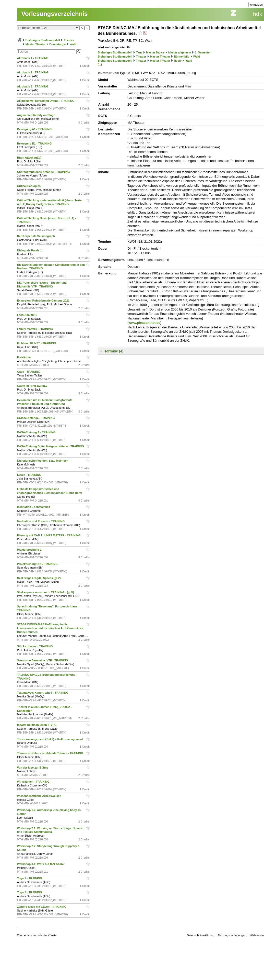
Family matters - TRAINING (35, 328)
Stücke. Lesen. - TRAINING (35, 646)
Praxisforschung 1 (29, 549)
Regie (178, 60)
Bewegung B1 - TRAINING (35, 143)
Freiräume (24, 357)
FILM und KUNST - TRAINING (37, 343)
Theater (69, 40)
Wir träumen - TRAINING (33, 781)
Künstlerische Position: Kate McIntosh (43, 460)
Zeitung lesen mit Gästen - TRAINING (42, 906)
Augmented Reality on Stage (36, 115)
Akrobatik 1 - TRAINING (33, 58)
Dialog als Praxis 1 (30, 250)
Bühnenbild (181, 56)
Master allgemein (179, 52)
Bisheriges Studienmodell (43, 40)
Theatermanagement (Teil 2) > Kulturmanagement (50, 739)
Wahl (73, 44)
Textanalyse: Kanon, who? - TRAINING (43, 692)
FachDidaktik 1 (27, 314)
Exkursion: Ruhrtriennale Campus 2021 (43, 300)
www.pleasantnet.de (144, 323)
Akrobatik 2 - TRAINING (33, 72)
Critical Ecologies (29, 185)
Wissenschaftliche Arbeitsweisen (39, 795)
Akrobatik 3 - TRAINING (33, 86)
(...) (100, 64)
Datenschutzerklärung (200, 935)
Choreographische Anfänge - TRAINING (44, 171)
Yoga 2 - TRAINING (30, 892)
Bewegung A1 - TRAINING (34, 129)
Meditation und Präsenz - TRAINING (41, 521)
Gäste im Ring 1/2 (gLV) (33, 385)
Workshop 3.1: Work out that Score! (41, 863)
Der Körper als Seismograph (36, 236)
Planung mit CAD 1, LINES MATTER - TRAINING (49, 535)
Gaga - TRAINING (29, 371)
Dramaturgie (57, 44)
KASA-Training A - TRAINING (36, 432)
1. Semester (203, 52)
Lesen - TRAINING (29, 474)
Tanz (139, 52)
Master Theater (35, 44)
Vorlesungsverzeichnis (54, 13)
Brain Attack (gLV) (29, 157)
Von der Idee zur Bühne (33, 767)
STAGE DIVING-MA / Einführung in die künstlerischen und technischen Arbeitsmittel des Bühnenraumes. (50, 628)
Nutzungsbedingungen (232, 935)
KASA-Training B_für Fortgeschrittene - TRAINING (51, 446)
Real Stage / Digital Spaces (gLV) (39, 578)
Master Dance (155, 52)
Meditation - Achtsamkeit (34, 506)
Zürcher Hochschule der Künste (37, 935)
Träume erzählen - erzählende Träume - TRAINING (50, 753)
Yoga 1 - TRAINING (30, 878)
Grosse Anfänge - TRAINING (36, 417)
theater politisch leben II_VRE (37, 724)
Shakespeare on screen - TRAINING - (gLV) (46, 592)
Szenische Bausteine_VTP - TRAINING (43, 660)
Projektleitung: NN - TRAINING (37, 563)
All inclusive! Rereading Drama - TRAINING (46, 100)
